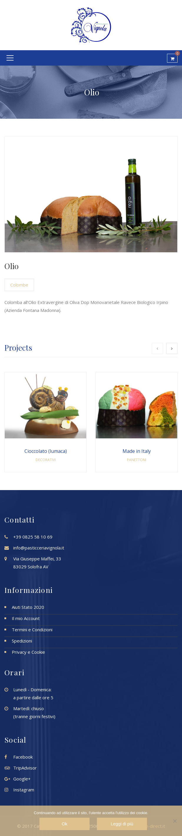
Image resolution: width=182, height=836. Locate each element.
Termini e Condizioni (32, 629)
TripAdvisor (25, 768)
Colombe (19, 285)
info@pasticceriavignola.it (38, 548)
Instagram (23, 790)
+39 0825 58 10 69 (32, 537)
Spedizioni (22, 641)
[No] (175, 821)
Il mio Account (26, 618)
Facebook (23, 757)
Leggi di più (122, 823)
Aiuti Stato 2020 (28, 607)
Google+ (22, 779)
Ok (64, 823)
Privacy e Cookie (28, 652)
